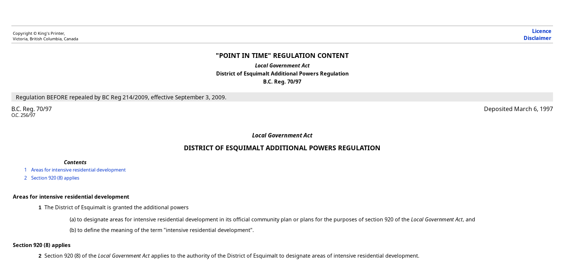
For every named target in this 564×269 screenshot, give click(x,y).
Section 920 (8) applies (54, 177)
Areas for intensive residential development (78, 169)
